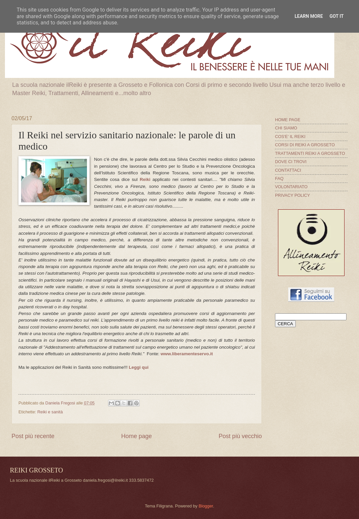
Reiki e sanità (50, 411)
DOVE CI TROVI (291, 161)
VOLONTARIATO (291, 186)
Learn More (308, 16)
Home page (136, 436)
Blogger (206, 505)
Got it (336, 16)
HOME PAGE (287, 119)
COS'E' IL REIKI (290, 136)
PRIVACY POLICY (292, 195)
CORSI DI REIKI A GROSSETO (305, 144)
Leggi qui (139, 367)
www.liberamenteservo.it (187, 353)
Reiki (145, 179)
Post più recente (33, 436)
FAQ (279, 178)
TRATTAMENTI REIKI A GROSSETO (310, 153)
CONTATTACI (288, 170)
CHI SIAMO (286, 127)
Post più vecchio (240, 436)
